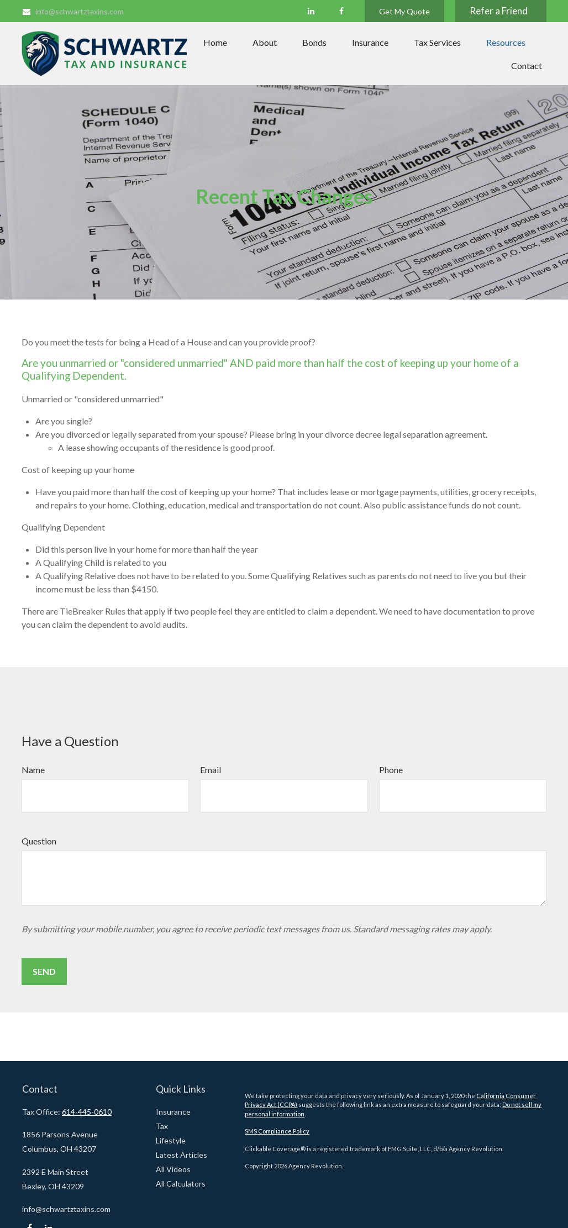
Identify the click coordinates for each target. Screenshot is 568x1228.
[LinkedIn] (310, 11)
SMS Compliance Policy (277, 1131)
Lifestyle (171, 1140)
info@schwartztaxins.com (73, 11)
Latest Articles (181, 1154)
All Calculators (181, 1183)
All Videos (173, 1169)
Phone (391, 769)
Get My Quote (404, 11)
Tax (162, 1126)
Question (39, 841)
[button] (215, 42)
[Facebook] (341, 11)
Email (210, 769)
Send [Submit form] (44, 971)
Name (33, 769)
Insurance (173, 1111)
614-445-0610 (87, 1111)
